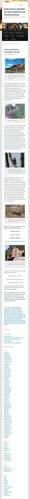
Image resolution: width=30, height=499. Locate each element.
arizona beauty (13, 311)
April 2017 (6, 384)
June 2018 (6, 377)
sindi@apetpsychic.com (10, 297)
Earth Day (6, 447)
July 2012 (6, 436)
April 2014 (6, 412)
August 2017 (7, 382)
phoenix (11, 320)
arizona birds (20, 311)
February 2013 (7, 426)
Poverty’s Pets (11, 144)
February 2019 (7, 376)
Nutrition (12, 36)
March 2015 (7, 402)
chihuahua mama (21, 314)
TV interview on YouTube (19, 86)
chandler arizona (7, 314)
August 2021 (7, 372)
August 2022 (7, 364)
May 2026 (6, 352)
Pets (5, 452)
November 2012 (8, 429)
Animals (6, 443)
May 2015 (6, 399)
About (10, 29)
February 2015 (7, 404)
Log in (5, 466)
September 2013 (8, 422)
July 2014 (6, 409)
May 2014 (6, 411)
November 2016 (8, 389)
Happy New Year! (8, 341)
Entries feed (7, 467)
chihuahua (14, 314)
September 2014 (8, 407)
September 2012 (8, 432)
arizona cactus (7, 313)
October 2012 (7, 431)
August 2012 (7, 434)
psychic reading (16, 321)
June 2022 (6, 366)
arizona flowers (14, 313)
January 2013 (7, 427)
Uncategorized (7, 458)
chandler (20, 313)
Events (5, 32)
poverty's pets (10, 321)
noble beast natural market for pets (15, 317)
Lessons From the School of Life (12, 339)
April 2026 (6, 354)
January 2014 (7, 417)
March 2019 (7, 374)
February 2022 (7, 369)
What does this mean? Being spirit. (12, 342)
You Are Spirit (7, 460)
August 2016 (7, 392)
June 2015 (6, 397)
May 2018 (6, 379)
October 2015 (7, 396)
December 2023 (7, 361)
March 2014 (7, 414)
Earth (5, 445)
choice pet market (8, 316)
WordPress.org (7, 471)
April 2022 (6, 367)
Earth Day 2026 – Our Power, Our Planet (13, 337)
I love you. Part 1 (8, 336)
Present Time (7, 453)
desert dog (15, 316)
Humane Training (19, 32)
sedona (9, 323)
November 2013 (8, 421)
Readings (6, 39)
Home (5, 29)
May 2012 (6, 437)
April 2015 (6, 401)
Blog (15, 29)
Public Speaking (20, 36)
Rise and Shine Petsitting (10, 145)
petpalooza (6, 320)
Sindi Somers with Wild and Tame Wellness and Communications (14, 12)
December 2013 (7, 419)
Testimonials (13, 39)
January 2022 (7, 371)
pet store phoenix (18, 318)
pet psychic (11, 318)
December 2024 (7, 359)
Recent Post (11, 307)
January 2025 (7, 357)
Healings (11, 32)
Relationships (7, 457)
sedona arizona (15, 323)
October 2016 (7, 391)
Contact (19, 29)
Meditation (6, 36)
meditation (20, 316)
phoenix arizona (17, 320)
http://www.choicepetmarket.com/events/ (15, 241)
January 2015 (7, 406)
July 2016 (6, 394)
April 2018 (6, 381)
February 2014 (7, 416)
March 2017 (7, 386)
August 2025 (7, 356)
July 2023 (6, 362)
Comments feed (8, 469)
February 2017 (7, 387)
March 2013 (7, 424)
